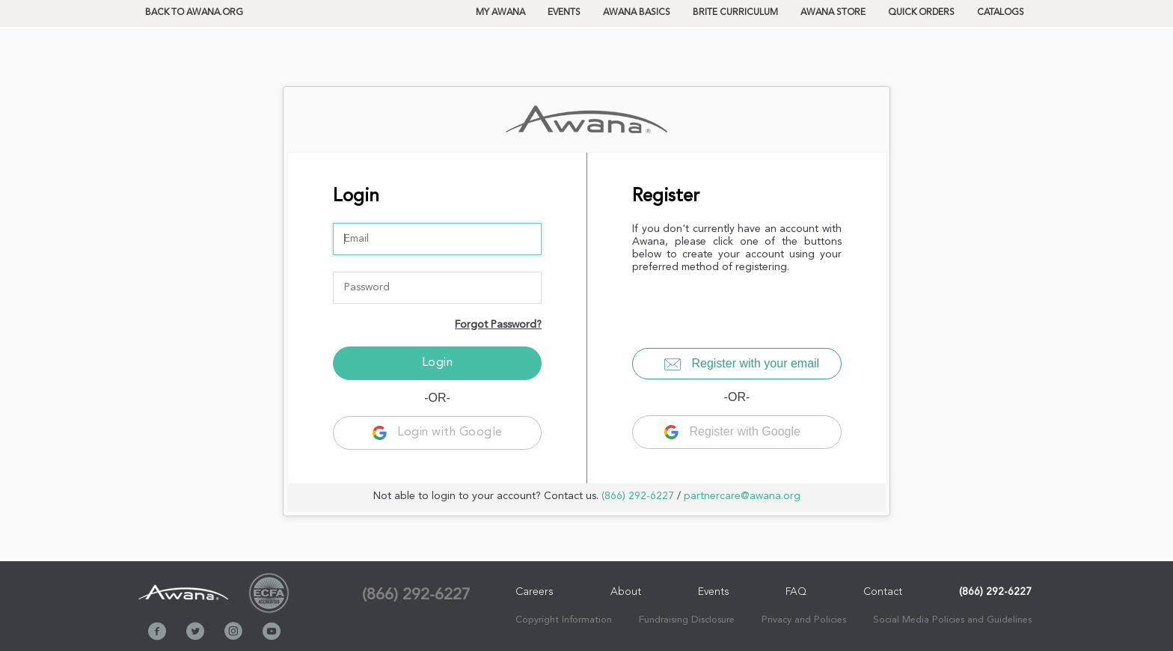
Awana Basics (636, 12)
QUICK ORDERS (921, 12)
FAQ (795, 592)
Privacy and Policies (804, 620)
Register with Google (732, 432)
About (625, 592)
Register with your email (741, 363)
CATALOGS (1000, 12)
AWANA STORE (833, 12)
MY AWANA (500, 12)
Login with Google (438, 433)
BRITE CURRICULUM (735, 12)
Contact (882, 592)
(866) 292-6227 (637, 496)
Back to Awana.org (194, 12)
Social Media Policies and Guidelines (952, 620)
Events (564, 12)
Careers (534, 592)
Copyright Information (563, 620)
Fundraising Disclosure (687, 620)
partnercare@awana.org (742, 496)
